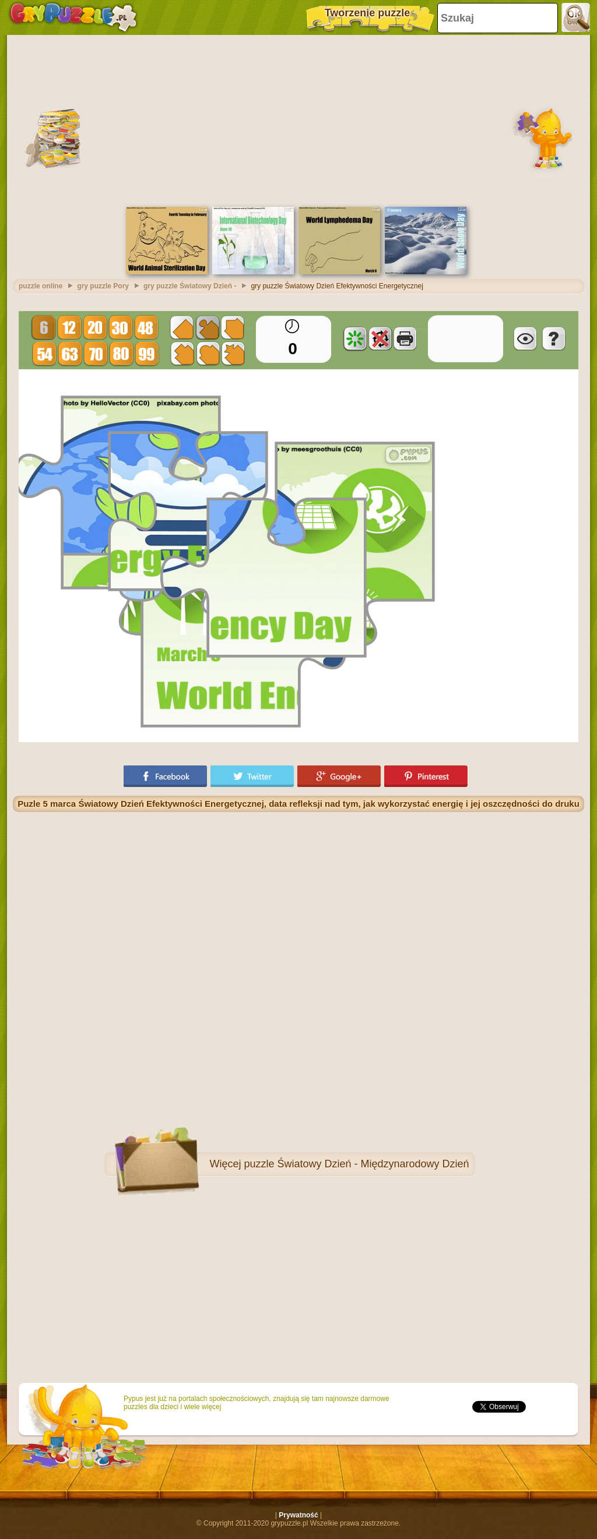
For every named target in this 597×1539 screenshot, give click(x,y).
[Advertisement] (298, 119)
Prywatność (298, 1515)
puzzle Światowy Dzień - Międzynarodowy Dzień (356, 1164)
